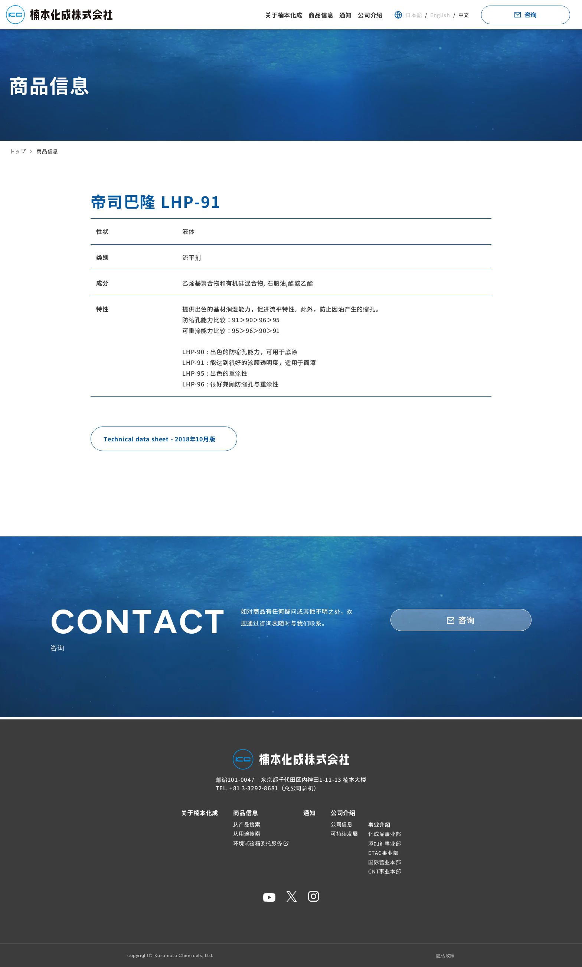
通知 (345, 16)
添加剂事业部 (384, 843)
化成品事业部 (384, 834)
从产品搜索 (247, 824)
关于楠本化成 (284, 16)
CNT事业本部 (384, 871)
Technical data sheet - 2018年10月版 (160, 441)
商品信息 (320, 16)
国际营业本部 (384, 862)
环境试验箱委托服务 (260, 843)
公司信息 (342, 824)
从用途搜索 (247, 833)
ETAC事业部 (383, 852)
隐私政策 (445, 955)
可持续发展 (344, 833)
